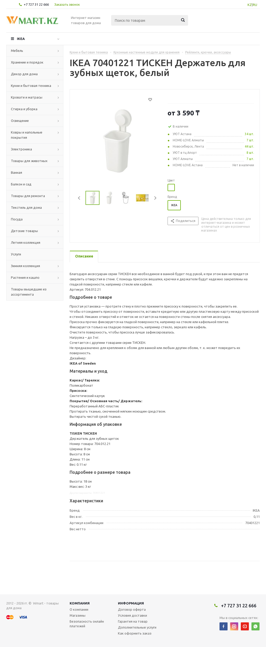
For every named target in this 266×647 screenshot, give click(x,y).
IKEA (21, 38)
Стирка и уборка (24, 109)
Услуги (16, 254)
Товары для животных (29, 161)
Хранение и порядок (27, 62)
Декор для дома (24, 74)
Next (155, 198)
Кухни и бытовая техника (31, 85)
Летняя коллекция (25, 242)
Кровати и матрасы (26, 97)
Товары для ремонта (28, 196)
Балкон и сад (21, 184)
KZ (250, 4)
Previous (79, 198)
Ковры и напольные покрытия (26, 134)
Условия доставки (132, 615)
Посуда (17, 219)
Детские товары (24, 231)
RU (255, 4)
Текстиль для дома (26, 207)
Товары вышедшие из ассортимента (28, 291)
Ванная (16, 172)
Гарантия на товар (133, 621)
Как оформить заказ (134, 633)
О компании (79, 609)
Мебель (17, 50)
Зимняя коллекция (25, 266)
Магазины (77, 615)
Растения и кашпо (25, 277)
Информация (131, 603)
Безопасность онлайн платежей (87, 624)
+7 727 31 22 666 (36, 4)
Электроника (21, 149)
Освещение (20, 120)
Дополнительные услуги (137, 627)
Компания (80, 603)
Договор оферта (132, 609)
